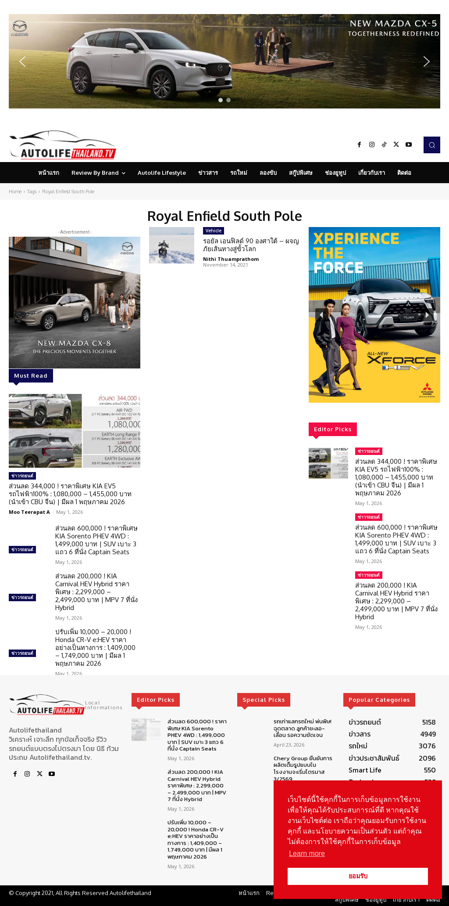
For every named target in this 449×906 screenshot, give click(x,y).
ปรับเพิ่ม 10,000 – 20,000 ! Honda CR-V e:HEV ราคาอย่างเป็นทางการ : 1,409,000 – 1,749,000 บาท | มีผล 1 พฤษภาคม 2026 (95, 648)
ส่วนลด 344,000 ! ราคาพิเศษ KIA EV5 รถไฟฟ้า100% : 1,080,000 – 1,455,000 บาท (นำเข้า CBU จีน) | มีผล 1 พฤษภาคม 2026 (70, 494)
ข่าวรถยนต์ (22, 476)
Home (15, 191)
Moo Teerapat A (29, 512)
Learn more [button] (307, 853)
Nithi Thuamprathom (231, 259)
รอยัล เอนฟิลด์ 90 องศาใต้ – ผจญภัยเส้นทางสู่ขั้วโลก (251, 245)
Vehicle (213, 230)
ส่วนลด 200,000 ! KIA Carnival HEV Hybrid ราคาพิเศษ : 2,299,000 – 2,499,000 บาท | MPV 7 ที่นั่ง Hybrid (96, 592)
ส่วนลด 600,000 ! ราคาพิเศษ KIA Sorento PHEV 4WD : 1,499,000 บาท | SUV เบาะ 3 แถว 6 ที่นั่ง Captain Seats (96, 540)
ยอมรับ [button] (358, 876)
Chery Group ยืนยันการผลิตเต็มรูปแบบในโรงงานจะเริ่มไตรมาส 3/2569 (303, 768)
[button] (224, 61)
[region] (224, 61)
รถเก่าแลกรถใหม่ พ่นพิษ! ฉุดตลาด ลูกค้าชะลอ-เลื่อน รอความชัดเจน (302, 728)
